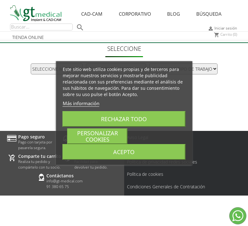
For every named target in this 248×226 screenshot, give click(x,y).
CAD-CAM (92, 14)
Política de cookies (145, 174)
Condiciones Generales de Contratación (166, 187)
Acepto (124, 152)
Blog (173, 14)
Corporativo (135, 14)
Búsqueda (209, 14)
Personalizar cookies (97, 136)
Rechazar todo (124, 119)
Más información (81, 103)
